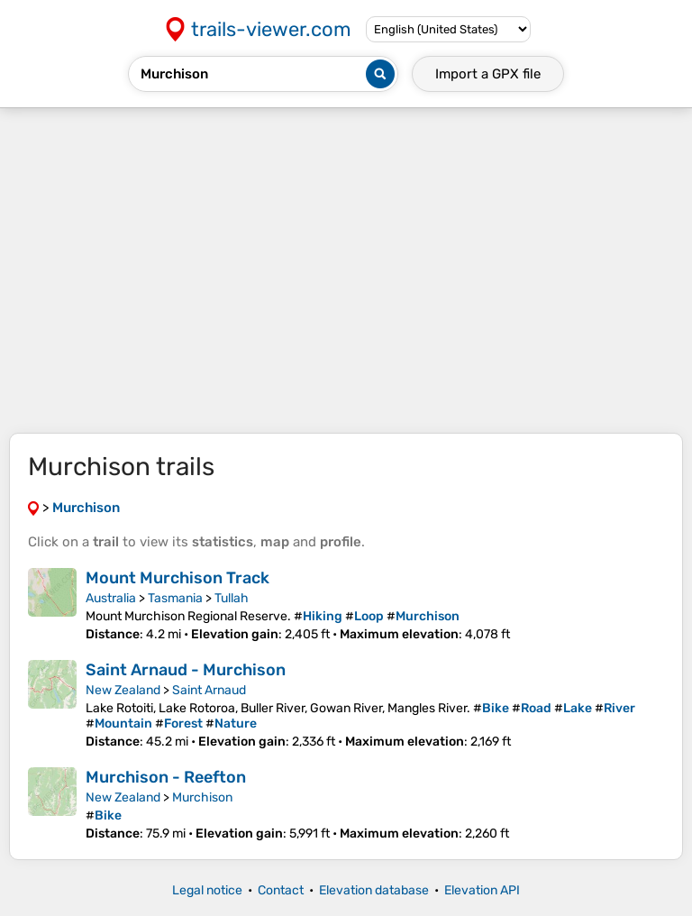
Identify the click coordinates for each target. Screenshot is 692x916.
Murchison (202, 797)
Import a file (488, 74)
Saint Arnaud (209, 690)
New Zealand (123, 690)
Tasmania (175, 598)
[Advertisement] (346, 270)
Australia (111, 598)
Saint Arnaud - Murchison (186, 670)
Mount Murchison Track (177, 578)
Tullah (231, 598)
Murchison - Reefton (166, 777)
